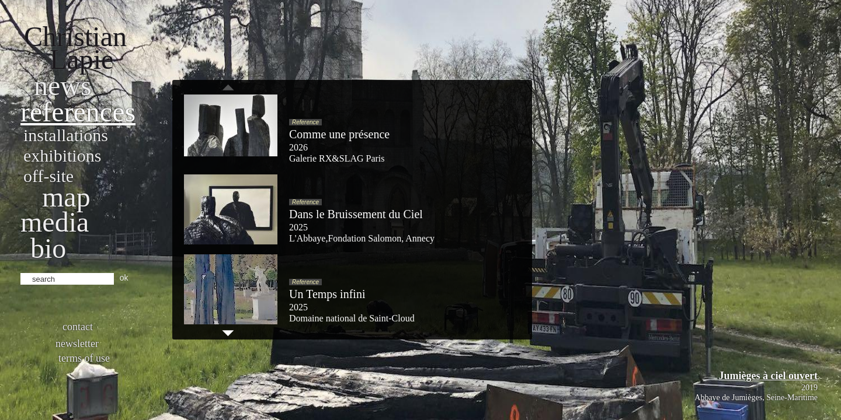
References (77, 111)
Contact (77, 326)
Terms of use (84, 358)
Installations (65, 135)
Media (54, 221)
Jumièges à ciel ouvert (768, 376)
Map (66, 196)
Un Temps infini (327, 294)
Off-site (48, 176)
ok (124, 277)
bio (48, 248)
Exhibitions (62, 155)
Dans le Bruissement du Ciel (356, 214)
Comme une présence (339, 134)
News (63, 85)
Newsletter (77, 343)
